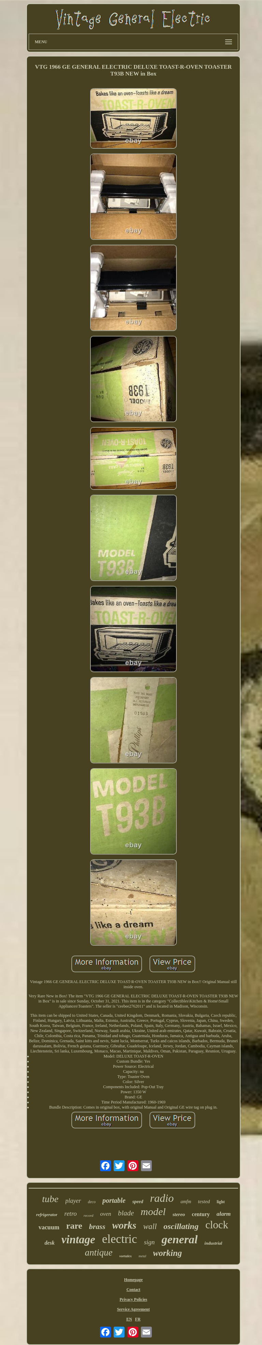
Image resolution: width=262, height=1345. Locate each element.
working (167, 1253)
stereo (179, 1214)
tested (204, 1201)
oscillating (181, 1226)
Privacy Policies (133, 1299)
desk (50, 1243)
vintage (78, 1239)
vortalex (125, 1256)
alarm (224, 1214)
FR (138, 1319)
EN (129, 1319)
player (73, 1200)
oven (105, 1214)
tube (50, 1199)
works (124, 1225)
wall (150, 1226)
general (180, 1239)
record (88, 1215)
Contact (134, 1289)
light (220, 1201)
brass (97, 1226)
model (153, 1211)
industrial (213, 1243)
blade (126, 1213)
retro (70, 1213)
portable (114, 1200)
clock (216, 1225)
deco (92, 1201)
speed (137, 1201)
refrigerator (47, 1214)
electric (119, 1239)
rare (74, 1226)
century (200, 1214)
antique (99, 1252)
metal (142, 1256)
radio (162, 1198)
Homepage (133, 1279)
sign (149, 1242)
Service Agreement (133, 1309)
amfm (185, 1201)
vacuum (49, 1227)
